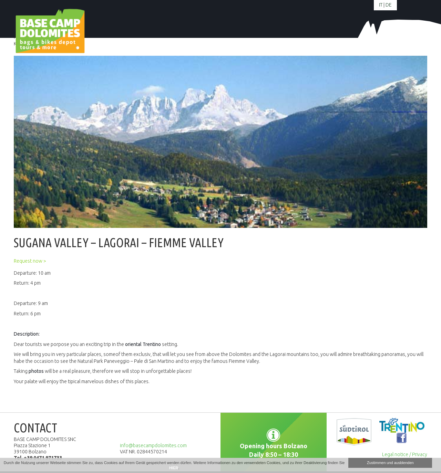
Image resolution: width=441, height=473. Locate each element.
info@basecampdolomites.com (153, 445)
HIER (173, 468)
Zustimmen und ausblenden (390, 463)
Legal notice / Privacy (404, 454)
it (380, 5)
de (389, 5)
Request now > (30, 261)
